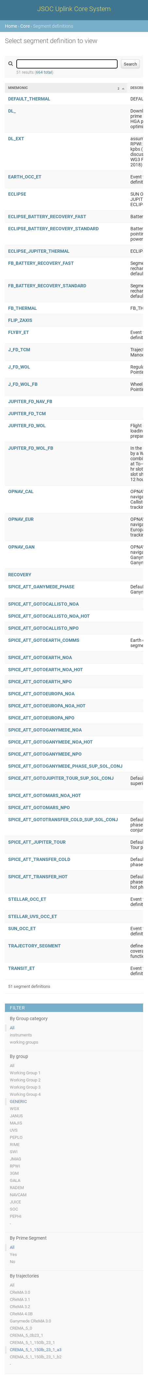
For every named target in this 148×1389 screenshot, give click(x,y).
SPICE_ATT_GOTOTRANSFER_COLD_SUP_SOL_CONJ (63, 819)
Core (25, 26)
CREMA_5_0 (21, 1328)
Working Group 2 (25, 1080)
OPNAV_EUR (21, 519)
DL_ (12, 110)
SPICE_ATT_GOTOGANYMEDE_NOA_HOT (50, 742)
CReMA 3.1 (20, 1299)
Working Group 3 (25, 1087)
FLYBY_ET (18, 332)
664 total (44, 72)
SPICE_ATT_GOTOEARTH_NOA (40, 657)
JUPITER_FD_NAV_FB (30, 401)
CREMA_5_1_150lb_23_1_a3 (35, 1349)
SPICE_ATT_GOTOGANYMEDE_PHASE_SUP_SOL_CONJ (65, 766)
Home (11, 26)
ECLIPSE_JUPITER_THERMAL (39, 251)
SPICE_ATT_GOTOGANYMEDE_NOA (45, 729)
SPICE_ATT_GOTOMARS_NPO (39, 807)
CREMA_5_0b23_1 (26, 1335)
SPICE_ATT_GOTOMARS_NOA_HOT (44, 795)
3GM (14, 1173)
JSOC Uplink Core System (74, 9)
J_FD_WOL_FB (23, 384)
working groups (24, 1042)
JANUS (16, 1115)
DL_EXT (16, 138)
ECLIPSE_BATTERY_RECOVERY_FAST (47, 216)
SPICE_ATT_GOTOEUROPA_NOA (41, 693)
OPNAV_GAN (21, 547)
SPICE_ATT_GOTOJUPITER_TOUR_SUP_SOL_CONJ (61, 778)
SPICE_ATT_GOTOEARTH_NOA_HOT (45, 669)
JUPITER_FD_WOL (27, 425)
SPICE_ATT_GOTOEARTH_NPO (40, 681)
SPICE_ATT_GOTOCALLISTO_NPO (43, 628)
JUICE (15, 1202)
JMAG (15, 1158)
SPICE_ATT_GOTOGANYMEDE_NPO (45, 754)
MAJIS (16, 1123)
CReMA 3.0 (20, 1292)
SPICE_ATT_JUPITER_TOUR (37, 842)
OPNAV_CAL (21, 491)
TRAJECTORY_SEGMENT (34, 945)
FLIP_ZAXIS (20, 320)
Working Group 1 (25, 1072)
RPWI (15, 1166)
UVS (14, 1130)
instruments (21, 1035)
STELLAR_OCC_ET (27, 899)
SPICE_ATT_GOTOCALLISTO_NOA (43, 604)
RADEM (17, 1187)
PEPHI (16, 1216)
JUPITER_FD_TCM (27, 413)
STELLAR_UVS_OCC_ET (32, 916)
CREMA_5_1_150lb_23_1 (32, 1342)
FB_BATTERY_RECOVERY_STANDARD (47, 285)
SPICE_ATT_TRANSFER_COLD (39, 859)
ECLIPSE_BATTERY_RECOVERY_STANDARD (53, 228)
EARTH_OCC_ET (24, 176)
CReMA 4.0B (21, 1313)
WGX (14, 1108)
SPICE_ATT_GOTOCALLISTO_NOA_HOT (49, 616)
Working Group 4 (25, 1094)
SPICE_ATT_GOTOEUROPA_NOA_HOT (47, 705)
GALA (15, 1180)
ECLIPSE (17, 194)
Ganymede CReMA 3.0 (30, 1321)
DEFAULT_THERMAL (29, 98)
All (12, 1027)
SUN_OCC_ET (22, 928)
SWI (14, 1151)
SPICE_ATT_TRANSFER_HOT (38, 876)
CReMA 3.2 (20, 1306)
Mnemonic (18, 88)
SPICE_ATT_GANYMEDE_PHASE (41, 586)
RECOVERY (19, 574)
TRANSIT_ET (21, 968)
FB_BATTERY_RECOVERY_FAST (41, 263)
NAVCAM (18, 1194)
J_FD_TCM (19, 349)
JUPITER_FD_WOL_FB (30, 448)
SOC (14, 1209)
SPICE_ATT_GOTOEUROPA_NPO (41, 717)
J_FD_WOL (19, 367)
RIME (15, 1144)
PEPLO (16, 1137)
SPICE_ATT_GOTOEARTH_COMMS (43, 640)
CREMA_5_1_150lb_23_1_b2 (35, 1356)
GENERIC (18, 1101)
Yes (13, 1254)
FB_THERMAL (22, 308)
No (12, 1261)
